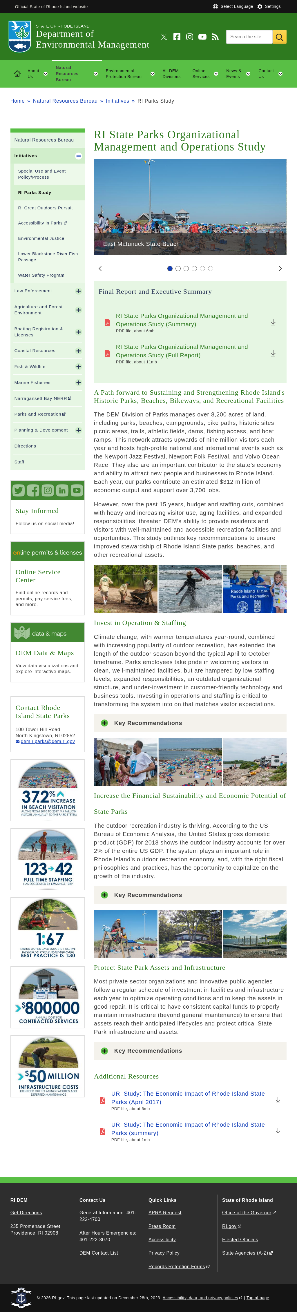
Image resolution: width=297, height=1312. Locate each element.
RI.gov (229, 1226)
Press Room (162, 1226)
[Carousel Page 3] (186, 268)
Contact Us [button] (272, 73)
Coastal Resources (34, 350)
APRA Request (164, 1212)
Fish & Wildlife (30, 366)
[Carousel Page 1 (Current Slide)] (170, 268)
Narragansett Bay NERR (40, 398)
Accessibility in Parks (40, 223)
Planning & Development (41, 429)
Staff (19, 461)
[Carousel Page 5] (202, 268)
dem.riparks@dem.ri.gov (48, 741)
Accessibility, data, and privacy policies (200, 1297)
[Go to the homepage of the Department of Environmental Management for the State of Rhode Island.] (23, 36)
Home (17, 101)
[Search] (249, 37)
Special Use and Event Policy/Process (42, 174)
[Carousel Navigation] (190, 268)
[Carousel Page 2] (178, 268)
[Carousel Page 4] (194, 268)
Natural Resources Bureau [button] (79, 73)
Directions (25, 445)
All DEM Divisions (172, 73)
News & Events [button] (240, 73)
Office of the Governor (246, 1212)
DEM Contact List (98, 1253)
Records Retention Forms (176, 1266)
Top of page (258, 1297)
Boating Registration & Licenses (38, 331)
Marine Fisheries (32, 382)
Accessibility (162, 1239)
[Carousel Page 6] (210, 268)
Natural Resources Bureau (65, 101)
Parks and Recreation (37, 414)
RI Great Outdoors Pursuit (45, 208)
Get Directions (26, 1212)
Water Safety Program (41, 275)
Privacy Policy (164, 1253)
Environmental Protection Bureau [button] (132, 73)
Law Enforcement (33, 290)
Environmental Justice (41, 238)
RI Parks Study (34, 192)
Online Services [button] (207, 73)
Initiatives (117, 101)
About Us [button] (40, 73)
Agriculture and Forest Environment (38, 309)
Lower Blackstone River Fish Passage (48, 256)
